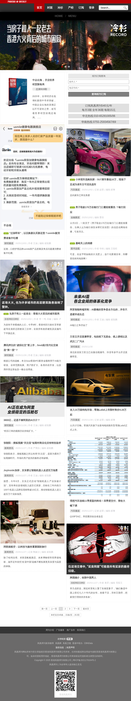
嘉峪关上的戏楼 (84, 243)
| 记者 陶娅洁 (33, 552)
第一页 (44, 609)
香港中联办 (77, 643)
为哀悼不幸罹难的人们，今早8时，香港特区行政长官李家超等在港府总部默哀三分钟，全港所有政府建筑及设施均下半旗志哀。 (32, 329)
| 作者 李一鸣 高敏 (42, 319)
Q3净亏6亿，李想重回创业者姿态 (86, 516)
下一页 (77, 609)
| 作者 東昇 (104, 583)
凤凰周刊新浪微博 (45, 643)
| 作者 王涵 (32, 243)
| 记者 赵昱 (99, 189)
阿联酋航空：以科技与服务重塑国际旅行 (25, 546)
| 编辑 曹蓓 (98, 217)
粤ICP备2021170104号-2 (84, 660)
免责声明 (70, 647)
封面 (50, 7)
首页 (39, 7)
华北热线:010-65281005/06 (98, 115)
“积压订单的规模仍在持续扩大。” (20, 431)
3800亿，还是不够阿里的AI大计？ (22, 420)
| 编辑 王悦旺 (111, 248)
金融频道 (75, 217)
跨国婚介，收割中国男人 (83, 577)
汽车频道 (75, 189)
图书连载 (75, 248)
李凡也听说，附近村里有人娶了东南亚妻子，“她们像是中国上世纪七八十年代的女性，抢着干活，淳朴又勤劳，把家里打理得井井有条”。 (98, 592)
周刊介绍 (50, 630)
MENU (72, 16)
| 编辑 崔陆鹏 (44, 243)
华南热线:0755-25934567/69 (98, 121)
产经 (71, 7)
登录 (91, 7)
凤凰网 (58, 643)
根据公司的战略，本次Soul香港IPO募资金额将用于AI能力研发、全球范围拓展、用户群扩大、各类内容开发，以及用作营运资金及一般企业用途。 (32, 365)
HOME (59, 16)
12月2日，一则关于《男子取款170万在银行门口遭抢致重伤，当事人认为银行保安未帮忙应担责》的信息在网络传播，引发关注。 (98, 227)
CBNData (88, 643)
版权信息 (60, 647)
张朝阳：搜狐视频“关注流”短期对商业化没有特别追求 (32, 443)
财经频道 (8, 243)
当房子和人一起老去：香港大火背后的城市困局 (34, 313)
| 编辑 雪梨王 (116, 583)
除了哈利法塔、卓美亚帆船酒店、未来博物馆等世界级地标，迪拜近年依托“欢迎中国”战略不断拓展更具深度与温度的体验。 (32, 561)
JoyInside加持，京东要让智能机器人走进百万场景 (31, 470)
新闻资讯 (8, 448)
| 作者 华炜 (99, 248)
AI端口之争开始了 (79, 325)
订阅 (81, 7)
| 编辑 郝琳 (110, 189)
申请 (69, 639)
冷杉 (60, 7)
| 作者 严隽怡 (33, 448)
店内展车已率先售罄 (80, 195)
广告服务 (60, 630)
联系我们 (81, 630)
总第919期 (41, 89)
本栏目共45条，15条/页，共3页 (65, 615)
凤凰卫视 (67, 643)
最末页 (86, 609)
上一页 (54, 609)
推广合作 (71, 630)
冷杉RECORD (11, 319)
